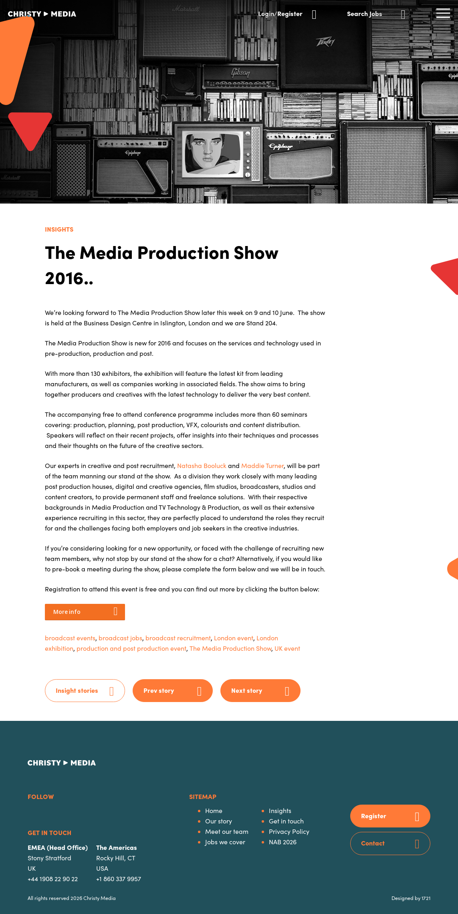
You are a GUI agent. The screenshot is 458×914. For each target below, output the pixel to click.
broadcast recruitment (178, 638)
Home (213, 810)
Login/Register (280, 12)
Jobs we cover (225, 841)
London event (233, 638)
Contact (373, 842)
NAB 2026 (283, 841)
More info (66, 611)
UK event (287, 648)
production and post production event (131, 648)
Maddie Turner (262, 465)
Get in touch (286, 821)
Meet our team (226, 831)
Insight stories (77, 690)
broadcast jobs (120, 638)
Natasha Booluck (202, 465)
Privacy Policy (289, 831)
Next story (246, 690)
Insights (59, 228)
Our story (218, 821)
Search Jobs (364, 12)
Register (373, 815)
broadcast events (70, 638)
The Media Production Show (230, 648)
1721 (426, 897)
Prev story (158, 690)
